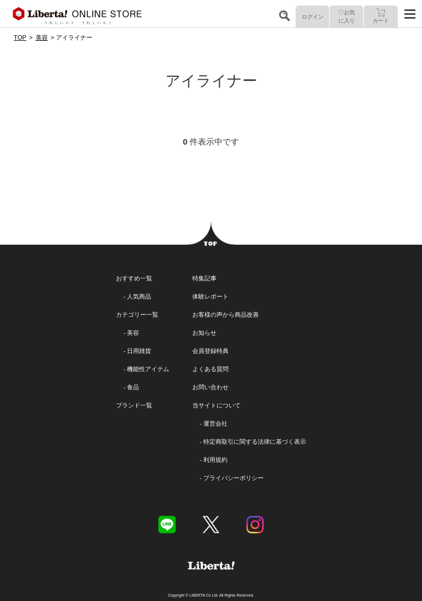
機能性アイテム (148, 369)
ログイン (313, 17)
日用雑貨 (139, 351)
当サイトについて (216, 405)
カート (381, 16)
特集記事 (204, 278)
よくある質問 (210, 369)
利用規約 (215, 459)
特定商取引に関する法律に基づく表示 (254, 441)
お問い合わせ (210, 387)
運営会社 (215, 423)
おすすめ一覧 (134, 278)
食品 (133, 387)
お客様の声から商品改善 (225, 314)
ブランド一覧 (134, 405)
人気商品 (139, 296)
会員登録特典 (210, 351)
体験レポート (210, 296)
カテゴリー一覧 (137, 314)
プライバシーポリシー (233, 478)
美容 (133, 332)
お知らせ (204, 332)
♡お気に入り (346, 16)
